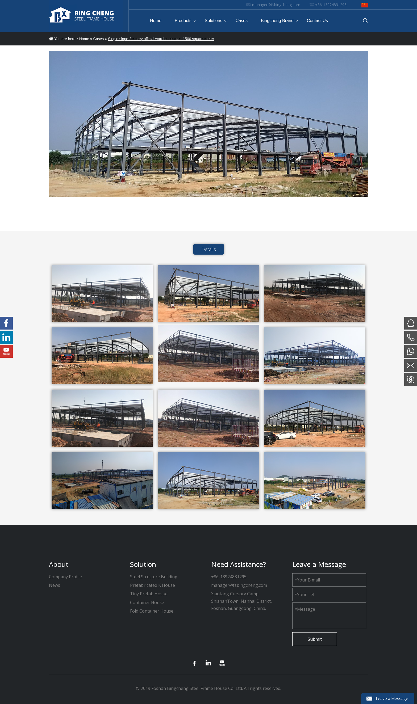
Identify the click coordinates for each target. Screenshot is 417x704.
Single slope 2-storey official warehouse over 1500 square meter (161, 39)
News (54, 585)
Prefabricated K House (152, 585)
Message (305, 609)
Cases (98, 39)
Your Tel (304, 594)
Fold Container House (151, 611)
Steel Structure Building (153, 577)
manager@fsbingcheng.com (276, 4)
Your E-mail (307, 580)
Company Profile (65, 577)
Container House (147, 602)
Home (84, 39)
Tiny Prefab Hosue (149, 594)
